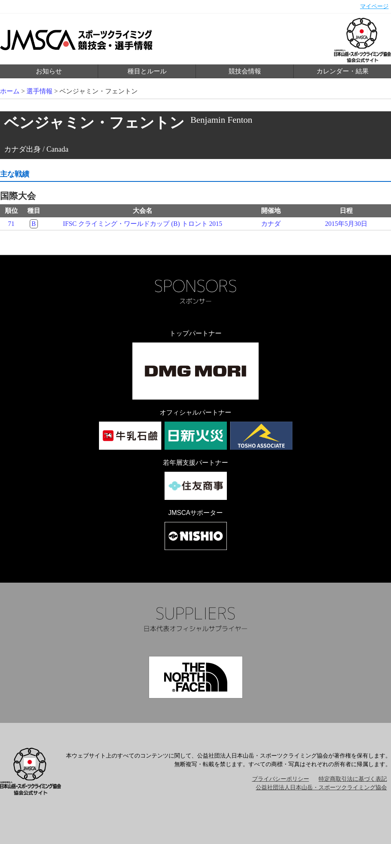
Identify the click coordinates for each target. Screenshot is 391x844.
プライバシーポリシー (280, 779)
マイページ (374, 6)
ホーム (10, 91)
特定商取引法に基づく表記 (353, 779)
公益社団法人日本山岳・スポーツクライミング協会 (321, 787)
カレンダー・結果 (342, 71)
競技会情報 (244, 71)
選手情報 (39, 91)
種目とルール (147, 71)
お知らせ (49, 71)
